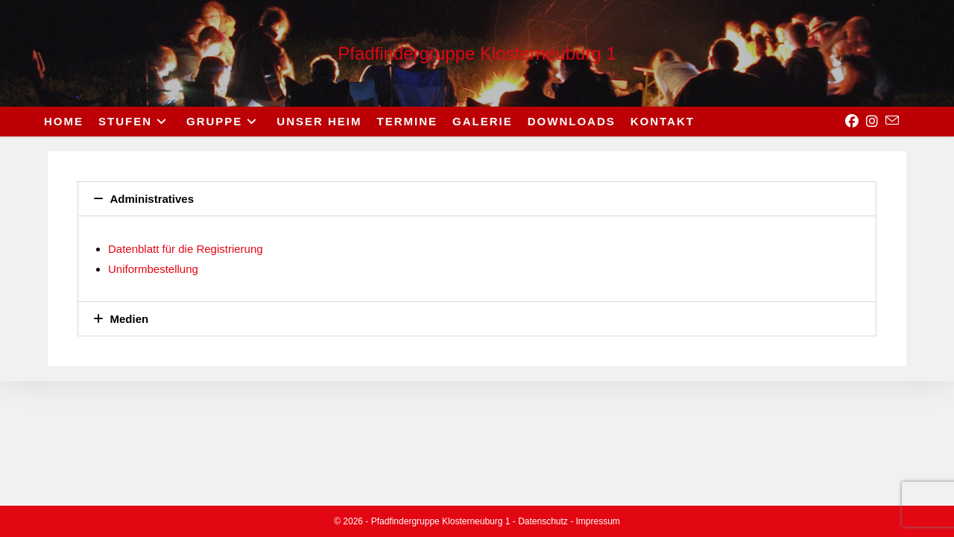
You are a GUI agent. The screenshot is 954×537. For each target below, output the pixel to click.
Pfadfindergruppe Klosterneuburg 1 (477, 53)
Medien (129, 319)
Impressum (598, 521)
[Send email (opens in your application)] (892, 120)
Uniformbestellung (153, 269)
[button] (477, 199)
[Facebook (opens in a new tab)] (852, 121)
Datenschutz (543, 521)
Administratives (152, 198)
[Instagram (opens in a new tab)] (872, 121)
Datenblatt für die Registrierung (185, 248)
